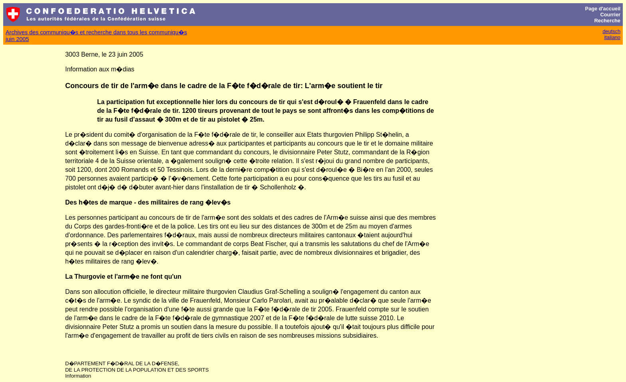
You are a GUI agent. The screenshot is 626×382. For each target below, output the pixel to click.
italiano (612, 37)
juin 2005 (17, 39)
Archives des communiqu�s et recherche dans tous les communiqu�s (96, 32)
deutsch (611, 31)
